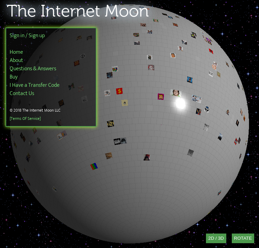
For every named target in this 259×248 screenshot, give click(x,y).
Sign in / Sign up (27, 35)
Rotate (243, 238)
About (16, 60)
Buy (14, 77)
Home (16, 52)
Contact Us (22, 93)
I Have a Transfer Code (35, 85)
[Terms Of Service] (25, 118)
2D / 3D (216, 238)
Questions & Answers (33, 68)
